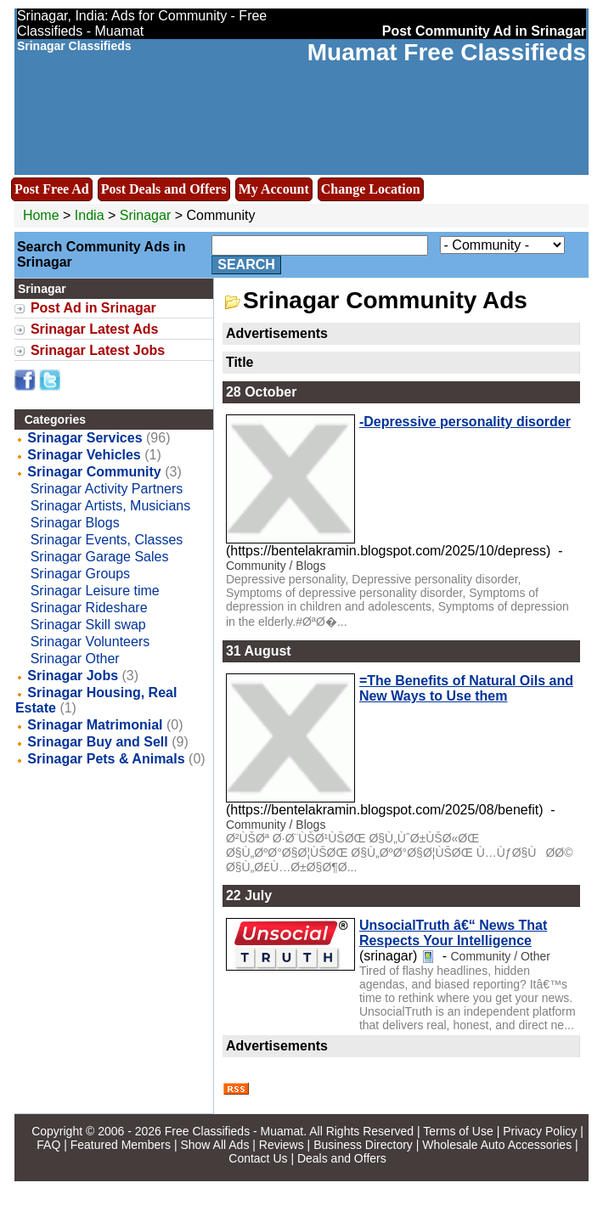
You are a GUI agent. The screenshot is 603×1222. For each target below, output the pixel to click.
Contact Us (257, 1158)
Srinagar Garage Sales (100, 556)
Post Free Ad (51, 189)
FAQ (48, 1145)
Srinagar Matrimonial (94, 725)
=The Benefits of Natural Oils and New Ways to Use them (466, 688)
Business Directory (363, 1145)
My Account (274, 189)
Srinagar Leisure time (95, 590)
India (89, 215)
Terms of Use (458, 1131)
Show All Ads (214, 1145)
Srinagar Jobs (72, 675)
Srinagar (147, 215)
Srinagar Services (84, 438)
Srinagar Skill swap (88, 624)
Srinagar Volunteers (90, 641)
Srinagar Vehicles (83, 455)
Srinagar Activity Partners (107, 488)
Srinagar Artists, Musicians (111, 505)
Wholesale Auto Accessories (497, 1145)
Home (41, 215)
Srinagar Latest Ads (95, 329)
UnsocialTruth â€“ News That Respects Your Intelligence (453, 933)
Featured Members (120, 1145)
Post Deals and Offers (164, 189)
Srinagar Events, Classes (107, 539)
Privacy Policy (540, 1131)
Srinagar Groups (80, 573)
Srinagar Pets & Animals (105, 759)
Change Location (370, 189)
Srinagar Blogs (75, 522)
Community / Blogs (275, 565)
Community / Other (499, 956)
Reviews (281, 1145)
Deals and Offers (341, 1158)
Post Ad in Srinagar (93, 308)
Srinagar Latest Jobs (98, 350)
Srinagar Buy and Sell (97, 742)
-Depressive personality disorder (465, 421)
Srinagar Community (94, 472)
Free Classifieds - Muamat (234, 1131)
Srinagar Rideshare (89, 607)
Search (246, 264)
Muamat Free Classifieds (446, 52)
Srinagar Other (75, 658)
